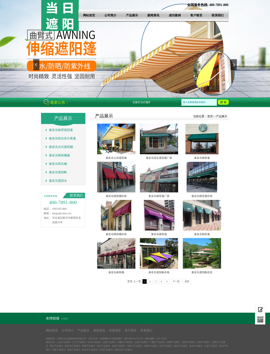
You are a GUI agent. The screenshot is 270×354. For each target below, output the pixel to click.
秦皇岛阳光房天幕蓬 (62, 138)
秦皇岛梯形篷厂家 (159, 196)
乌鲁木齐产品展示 (123, 349)
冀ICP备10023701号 (134, 338)
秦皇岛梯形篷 (159, 234)
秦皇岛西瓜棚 (58, 163)
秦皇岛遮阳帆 (58, 172)
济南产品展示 (188, 342)
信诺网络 (104, 338)
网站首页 (89, 15)
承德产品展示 (151, 346)
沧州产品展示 (166, 346)
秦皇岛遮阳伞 (58, 180)
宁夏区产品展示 (157, 342)
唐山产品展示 (56, 346)
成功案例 (175, 15)
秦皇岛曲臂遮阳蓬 (61, 130)
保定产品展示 (118, 346)
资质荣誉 (115, 330)
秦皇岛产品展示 (72, 346)
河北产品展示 (94, 342)
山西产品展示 (109, 342)
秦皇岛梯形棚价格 (116, 196)
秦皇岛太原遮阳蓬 (116, 158)
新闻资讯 (153, 15)
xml (158, 338)
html (164, 338)
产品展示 (132, 15)
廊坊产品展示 (181, 346)
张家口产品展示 (135, 346)
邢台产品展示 (103, 346)
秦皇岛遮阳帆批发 (201, 272)
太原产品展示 (211, 346)
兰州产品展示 (106, 349)
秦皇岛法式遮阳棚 (61, 146)
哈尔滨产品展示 (90, 349)
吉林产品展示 (73, 349)
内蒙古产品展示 (125, 342)
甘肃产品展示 (141, 342)
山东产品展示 (64, 342)
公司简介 (110, 15)
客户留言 (196, 15)
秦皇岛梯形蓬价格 (201, 196)
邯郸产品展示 (88, 346)
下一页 (176, 281)
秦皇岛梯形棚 (116, 272)
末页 (187, 281)
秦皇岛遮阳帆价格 (159, 272)
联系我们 (218, 15)
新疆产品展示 (173, 342)
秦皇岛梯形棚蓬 (59, 155)
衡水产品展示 (196, 346)
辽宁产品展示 (79, 342)
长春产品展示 (58, 349)
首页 (210, 116)
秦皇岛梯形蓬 (202, 158)
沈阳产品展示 (203, 342)
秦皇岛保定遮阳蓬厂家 (159, 158)
